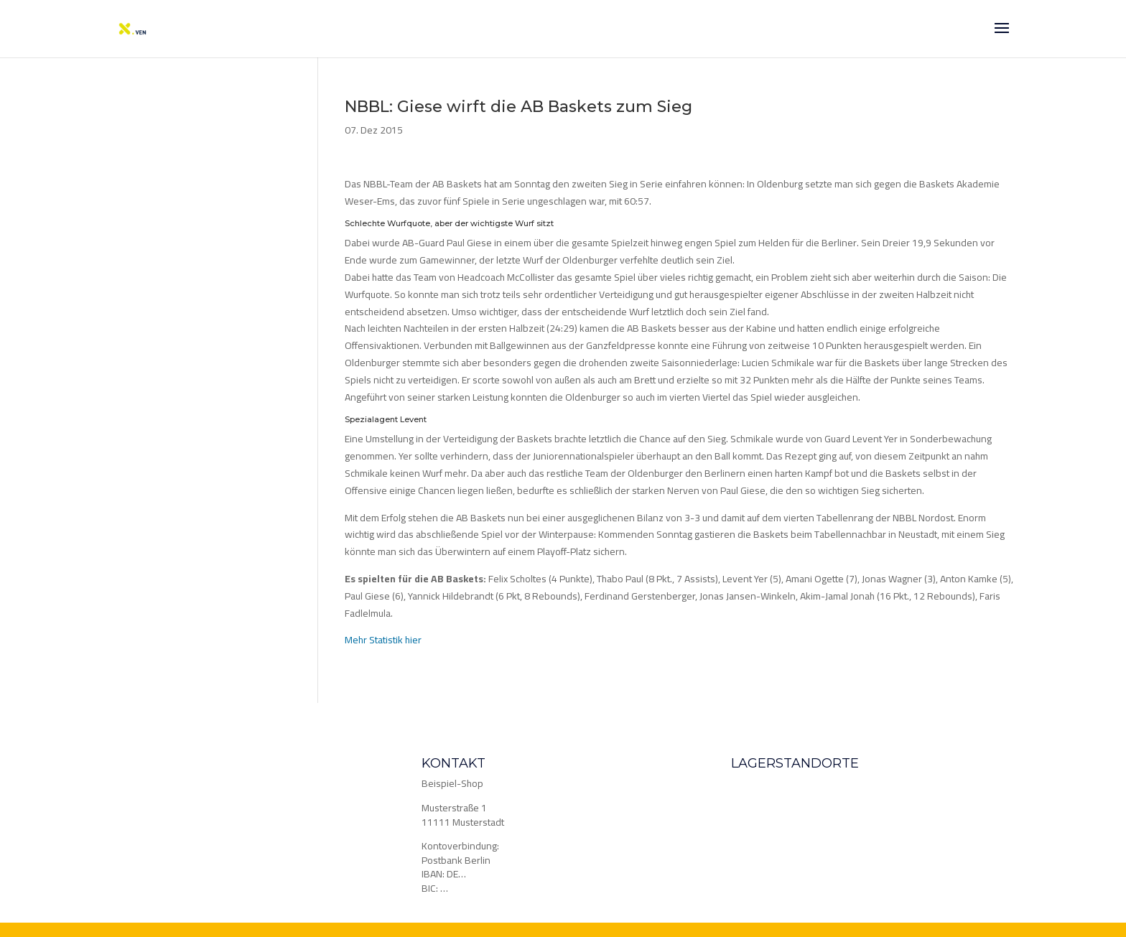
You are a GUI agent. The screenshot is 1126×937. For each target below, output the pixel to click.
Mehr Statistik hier (383, 639)
